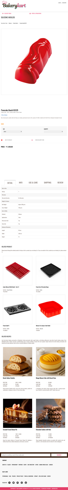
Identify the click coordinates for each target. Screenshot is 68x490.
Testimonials (5, 476)
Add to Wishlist (8, 140)
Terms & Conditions (28, 476)
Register (64, 2)
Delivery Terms (7, 13)
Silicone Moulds (15, 23)
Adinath (41, 328)
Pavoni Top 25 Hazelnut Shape (42, 287)
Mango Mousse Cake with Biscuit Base (46, 378)
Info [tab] (20, 182)
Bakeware (10, 23)
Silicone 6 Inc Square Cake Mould (43, 325)
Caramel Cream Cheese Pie (10, 430)
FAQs (10, 476)
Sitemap (36, 476)
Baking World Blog (43, 464)
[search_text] (25, 455)
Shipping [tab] (47, 182)
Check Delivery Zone (39, 140)
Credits (49, 476)
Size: (4, 129)
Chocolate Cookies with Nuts (43, 430)
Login (59, 2)
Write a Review (4, 115)
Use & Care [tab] (33, 182)
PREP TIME (5, 382)
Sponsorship (15, 464)
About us (4, 464)
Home (6, 23)
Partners (21, 464)
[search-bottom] (59, 455)
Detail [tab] (10, 183)
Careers (51, 464)
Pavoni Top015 (6, 325)
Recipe (25, 464)
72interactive (55, 488)
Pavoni (20, 112)
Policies (14, 476)
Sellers (9, 464)
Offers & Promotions (36, 13)
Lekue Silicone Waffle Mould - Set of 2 (11, 287)
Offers (36, 464)
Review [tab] (60, 182)
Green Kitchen (9, 290)
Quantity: (46, 129)
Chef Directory (30, 464)
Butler (14, 112)
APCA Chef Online (42, 476)
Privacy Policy (20, 476)
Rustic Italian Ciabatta (9, 378)
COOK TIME (5, 384)
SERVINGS (5, 386)
